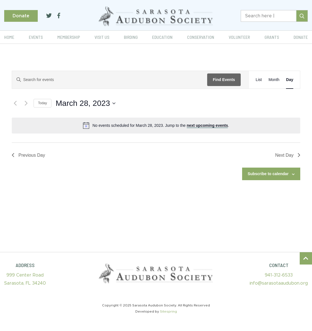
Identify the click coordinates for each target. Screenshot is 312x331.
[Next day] (26, 103)
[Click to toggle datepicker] (85, 103)
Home (9, 37)
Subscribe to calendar (268, 174)
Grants (271, 37)
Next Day (287, 155)
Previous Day (28, 155)
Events (36, 37)
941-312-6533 (279, 275)
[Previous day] (15, 103)
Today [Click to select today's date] (42, 103)
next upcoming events (207, 125)
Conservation (200, 37)
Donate (21, 16)
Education (162, 37)
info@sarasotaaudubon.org (279, 283)
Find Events (224, 79)
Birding (131, 37)
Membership (68, 37)
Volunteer (239, 37)
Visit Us (101, 37)
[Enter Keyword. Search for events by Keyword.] (109, 80)
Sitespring (168, 311)
